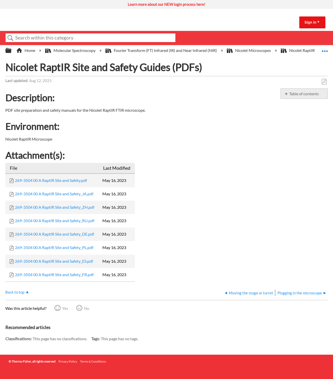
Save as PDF (324, 82)
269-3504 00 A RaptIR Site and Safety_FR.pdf (54, 274)
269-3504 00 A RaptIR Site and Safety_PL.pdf (54, 247)
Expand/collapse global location (325, 49)
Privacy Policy (68, 361)
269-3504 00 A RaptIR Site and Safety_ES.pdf (54, 261)
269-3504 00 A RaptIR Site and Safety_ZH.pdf (54, 207)
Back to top (14, 292)
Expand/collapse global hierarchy (11, 50)
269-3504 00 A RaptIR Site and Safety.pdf (51, 180)
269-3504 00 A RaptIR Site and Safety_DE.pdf (54, 234)
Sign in (310, 22)
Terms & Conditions (93, 361)
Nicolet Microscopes (249, 50)
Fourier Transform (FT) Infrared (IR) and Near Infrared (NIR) (161, 50)
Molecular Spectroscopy (70, 50)
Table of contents (304, 93)
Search (10, 38)
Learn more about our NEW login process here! (166, 4)
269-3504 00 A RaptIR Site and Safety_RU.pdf (54, 220)
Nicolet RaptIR (298, 50)
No (86, 308)
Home (26, 50)
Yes (65, 308)
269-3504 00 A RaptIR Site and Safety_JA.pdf (54, 193)
